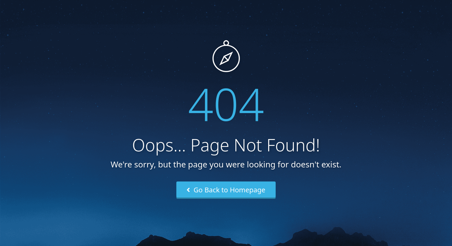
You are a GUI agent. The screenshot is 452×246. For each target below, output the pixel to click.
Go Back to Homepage (226, 189)
